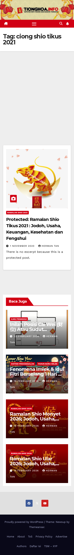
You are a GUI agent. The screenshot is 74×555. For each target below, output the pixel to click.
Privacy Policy (44, 536)
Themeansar (36, 527)
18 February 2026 (27, 425)
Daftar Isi (35, 546)
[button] (61, 23)
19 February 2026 (27, 381)
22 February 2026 (27, 336)
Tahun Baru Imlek (47, 364)
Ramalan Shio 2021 (17, 212)
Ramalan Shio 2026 (21, 408)
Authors (21, 546)
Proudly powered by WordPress (24, 521)
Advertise (61, 536)
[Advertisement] (37, 90)
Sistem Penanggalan (22, 364)
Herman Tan (48, 246)
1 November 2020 (23, 246)
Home (10, 536)
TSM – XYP (50, 546)
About (21, 536)
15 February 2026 (27, 470)
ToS (30, 536)
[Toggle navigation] (34, 23)
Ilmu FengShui (19, 319)
